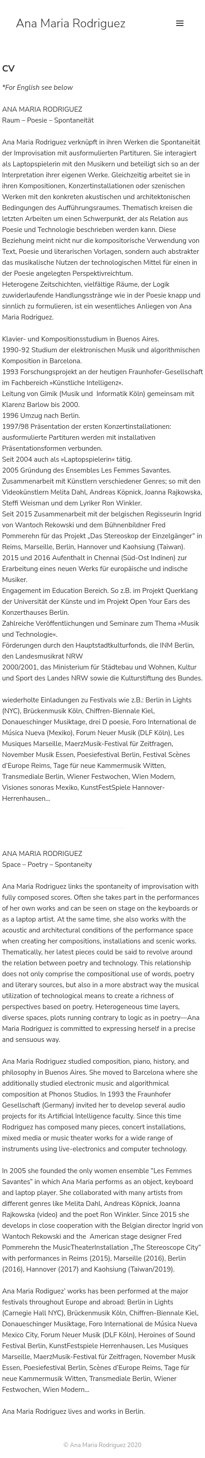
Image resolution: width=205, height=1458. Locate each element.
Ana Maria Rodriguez (70, 23)
